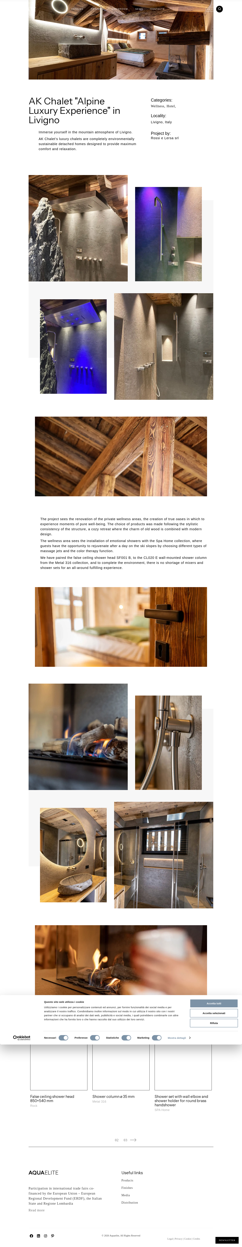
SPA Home (162, 1110)
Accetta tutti (214, 1205)
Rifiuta (214, 1225)
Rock (33, 1105)
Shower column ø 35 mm (113, 1096)
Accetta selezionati (214, 1215)
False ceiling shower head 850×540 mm (52, 1098)
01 (108, 1140)
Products (127, 1180)
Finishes (127, 1188)
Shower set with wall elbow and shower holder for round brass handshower (181, 1100)
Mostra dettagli (177, 1240)
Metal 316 (99, 1101)
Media (126, 1195)
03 (125, 1140)
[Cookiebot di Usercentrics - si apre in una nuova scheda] (21, 1240)
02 (117, 1140)
